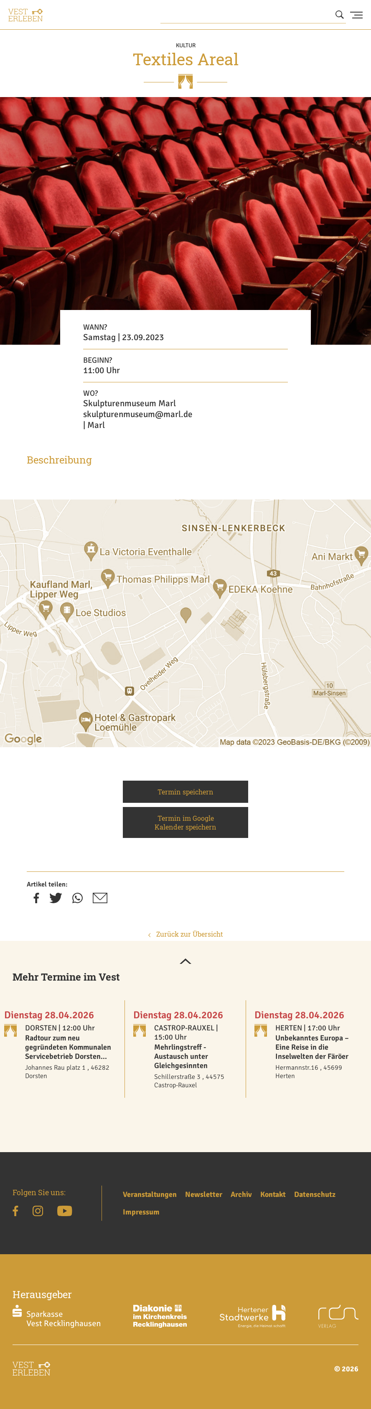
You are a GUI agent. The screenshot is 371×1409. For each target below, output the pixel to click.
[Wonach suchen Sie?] (253, 14)
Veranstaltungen (150, 1194)
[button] (185, 961)
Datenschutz (314, 1194)
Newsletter (203, 1194)
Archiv (241, 1194)
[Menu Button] (356, 15)
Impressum (141, 1212)
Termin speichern (185, 791)
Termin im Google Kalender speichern (185, 822)
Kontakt (273, 1194)
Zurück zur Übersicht (185, 934)
